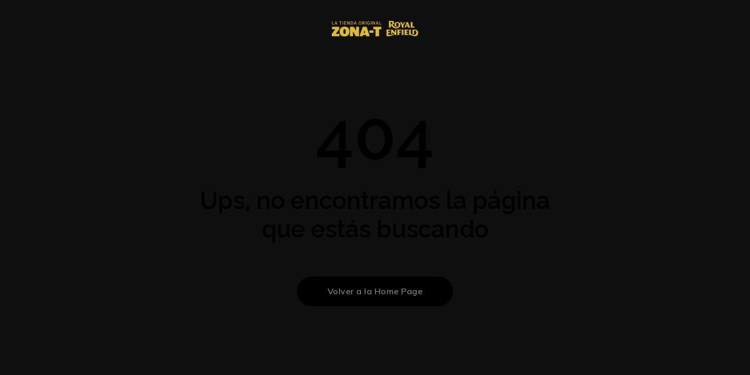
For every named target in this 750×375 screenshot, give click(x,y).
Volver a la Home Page (375, 291)
